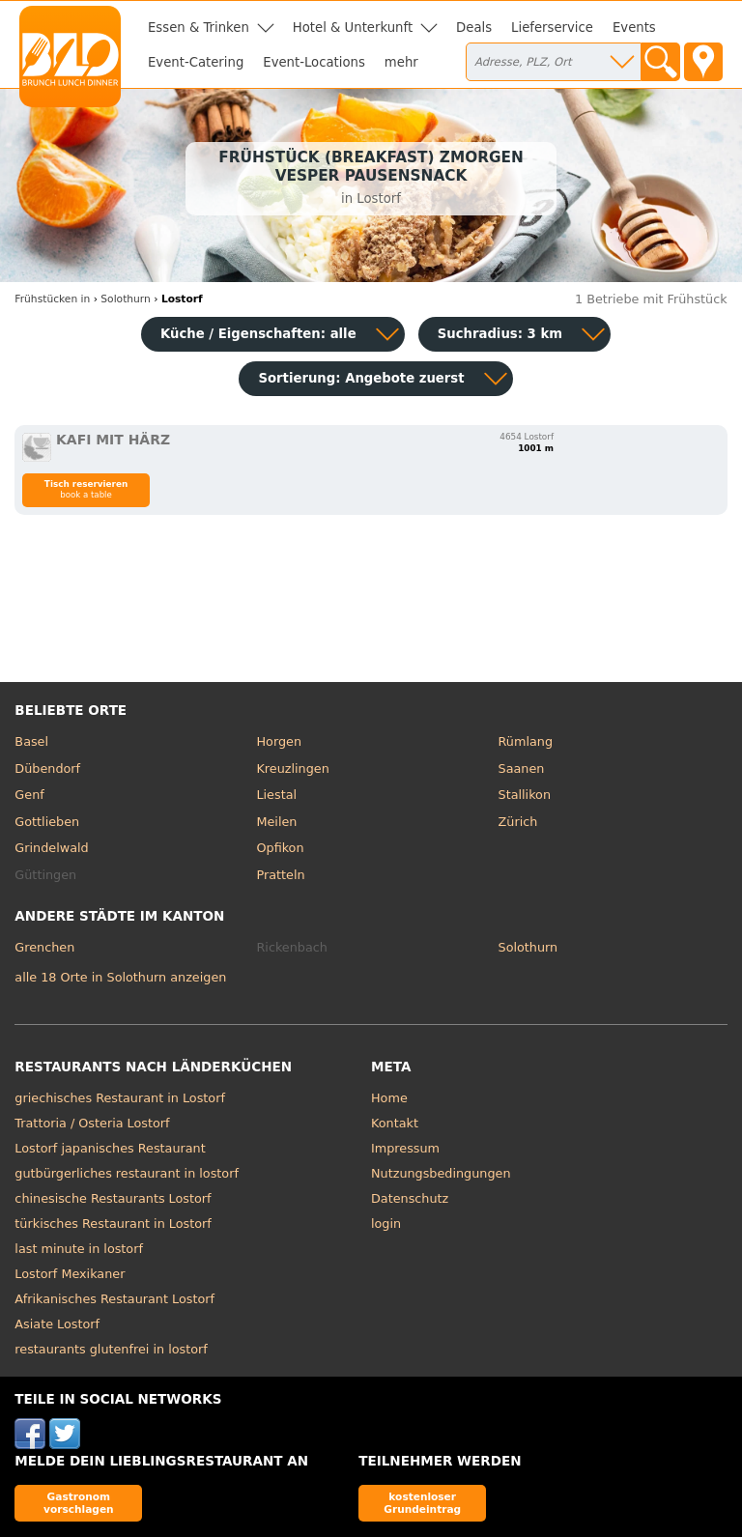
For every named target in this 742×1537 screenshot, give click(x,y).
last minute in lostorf (78, 1248)
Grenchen (44, 947)
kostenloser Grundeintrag (422, 1503)
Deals (474, 27)
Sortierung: (361, 378)
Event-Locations (314, 62)
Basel (31, 741)
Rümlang (526, 741)
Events (634, 27)
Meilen (276, 821)
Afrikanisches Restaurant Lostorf (114, 1299)
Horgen (278, 741)
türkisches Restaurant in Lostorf (112, 1223)
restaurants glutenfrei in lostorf (110, 1349)
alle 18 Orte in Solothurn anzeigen (120, 977)
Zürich (518, 821)
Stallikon (525, 794)
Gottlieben (46, 821)
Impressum (405, 1148)
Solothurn (528, 947)
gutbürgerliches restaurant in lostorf (126, 1173)
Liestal (276, 794)
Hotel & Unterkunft (353, 27)
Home (389, 1098)
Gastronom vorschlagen (78, 1503)
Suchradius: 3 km (500, 334)
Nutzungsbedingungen (441, 1173)
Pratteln (280, 875)
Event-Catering (195, 62)
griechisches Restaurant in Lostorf (119, 1098)
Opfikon (279, 847)
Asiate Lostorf (57, 1324)
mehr (401, 62)
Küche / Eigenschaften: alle (258, 334)
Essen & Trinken (198, 27)
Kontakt (394, 1123)
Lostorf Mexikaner (69, 1274)
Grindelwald (51, 847)
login (386, 1223)
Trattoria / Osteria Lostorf (91, 1123)
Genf (28, 794)
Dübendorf (47, 768)
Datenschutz (409, 1198)
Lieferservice (552, 27)
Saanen (522, 768)
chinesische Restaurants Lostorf (112, 1198)
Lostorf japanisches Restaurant (109, 1148)
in (52, 299)
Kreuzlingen (292, 768)
